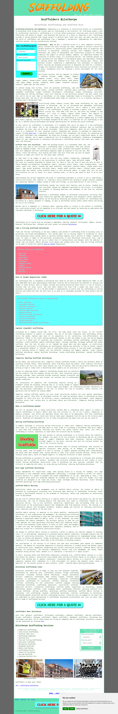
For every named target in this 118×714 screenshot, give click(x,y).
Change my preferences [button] (82, 708)
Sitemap (17, 699)
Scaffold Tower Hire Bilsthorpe (28, 145)
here (42, 621)
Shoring (21, 654)
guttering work (36, 573)
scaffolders (76, 137)
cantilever (98, 92)
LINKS (80, 15)
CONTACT (91, 15)
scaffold (66, 44)
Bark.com (32, 133)
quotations (52, 585)
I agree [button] (65, 708)
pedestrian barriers (24, 587)
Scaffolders (23, 699)
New (29, 699)
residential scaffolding (44, 587)
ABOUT (85, 15)
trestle (90, 90)
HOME (75, 15)
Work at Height (49, 244)
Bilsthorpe (72, 224)
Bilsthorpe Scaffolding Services (34, 626)
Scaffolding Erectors (27, 650)
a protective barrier (73, 57)
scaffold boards (61, 80)
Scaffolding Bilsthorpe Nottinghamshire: (31, 29)
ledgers (75, 76)
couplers (19, 84)
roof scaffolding (33, 593)
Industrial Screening (27, 652)
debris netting (87, 555)
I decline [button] (72, 708)
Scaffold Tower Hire (26, 634)
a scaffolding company (57, 195)
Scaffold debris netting (25, 512)
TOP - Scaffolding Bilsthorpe (27, 685)
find (21, 615)
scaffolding (59, 31)
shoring (35, 591)
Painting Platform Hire (27, 656)
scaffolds (65, 362)
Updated (33, 699)
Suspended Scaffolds (26, 646)
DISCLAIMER (98, 15)
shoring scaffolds (36, 94)
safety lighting (26, 120)
